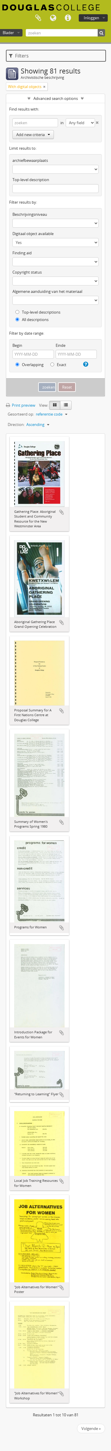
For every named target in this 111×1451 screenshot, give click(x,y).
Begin (17, 345)
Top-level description (30, 179)
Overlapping (29, 364)
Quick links (67, 18)
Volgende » (91, 1428)
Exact (58, 364)
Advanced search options (55, 98)
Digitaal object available (33, 233)
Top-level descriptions (37, 312)
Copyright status (27, 272)
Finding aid (22, 253)
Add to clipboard (62, 512)
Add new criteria (33, 134)
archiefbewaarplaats (30, 160)
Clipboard (38, 18)
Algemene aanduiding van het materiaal (47, 291)
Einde (60, 345)
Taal (53, 18)
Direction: (16, 424)
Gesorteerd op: (21, 414)
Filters (19, 55)
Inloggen (91, 17)
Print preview (20, 405)
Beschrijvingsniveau (29, 214)
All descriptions (32, 319)
